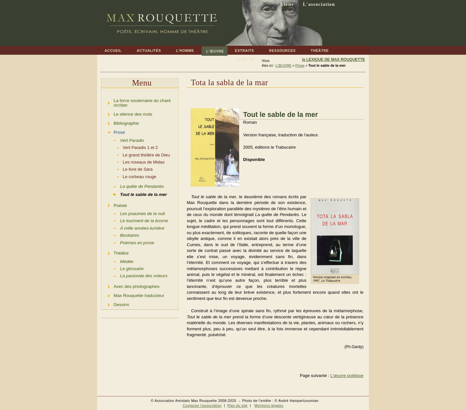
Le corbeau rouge (128, 176)
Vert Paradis (122, 140)
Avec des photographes (130, 285)
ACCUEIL (109, 49)
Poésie (114, 204)
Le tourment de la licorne (134, 220)
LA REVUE (240, 58)
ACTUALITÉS (145, 49)
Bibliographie (120, 122)
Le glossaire (122, 268)
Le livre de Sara (127, 169)
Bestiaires (120, 235)
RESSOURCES (278, 49)
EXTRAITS (240, 49)
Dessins (115, 303)
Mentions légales (268, 405)
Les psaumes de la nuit (133, 213)
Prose (299, 65)
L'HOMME (181, 49)
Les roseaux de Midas (132, 162)
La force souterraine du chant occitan (136, 102)
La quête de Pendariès (132, 186)
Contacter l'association (202, 405)
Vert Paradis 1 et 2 (129, 147)
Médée (117, 261)
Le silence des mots (126, 113)
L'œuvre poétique (346, 375)
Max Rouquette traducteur (132, 294)
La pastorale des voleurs (134, 275)
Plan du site (237, 405)
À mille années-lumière (132, 228)
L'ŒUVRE (213, 49)
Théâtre (115, 252)
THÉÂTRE (316, 49)
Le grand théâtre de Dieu (135, 154)
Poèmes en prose (127, 242)
